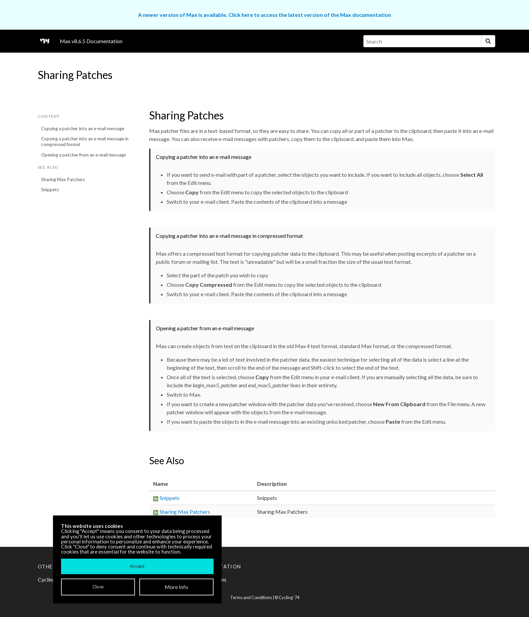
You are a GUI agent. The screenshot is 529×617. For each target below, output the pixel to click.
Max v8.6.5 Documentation (91, 41)
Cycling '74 (289, 597)
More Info (176, 587)
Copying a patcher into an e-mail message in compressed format (85, 141)
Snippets (50, 189)
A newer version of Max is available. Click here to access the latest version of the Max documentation (264, 14)
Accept (137, 566)
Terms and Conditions (251, 597)
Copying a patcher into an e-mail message (82, 128)
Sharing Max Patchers (63, 179)
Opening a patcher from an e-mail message (83, 155)
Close (98, 586)
